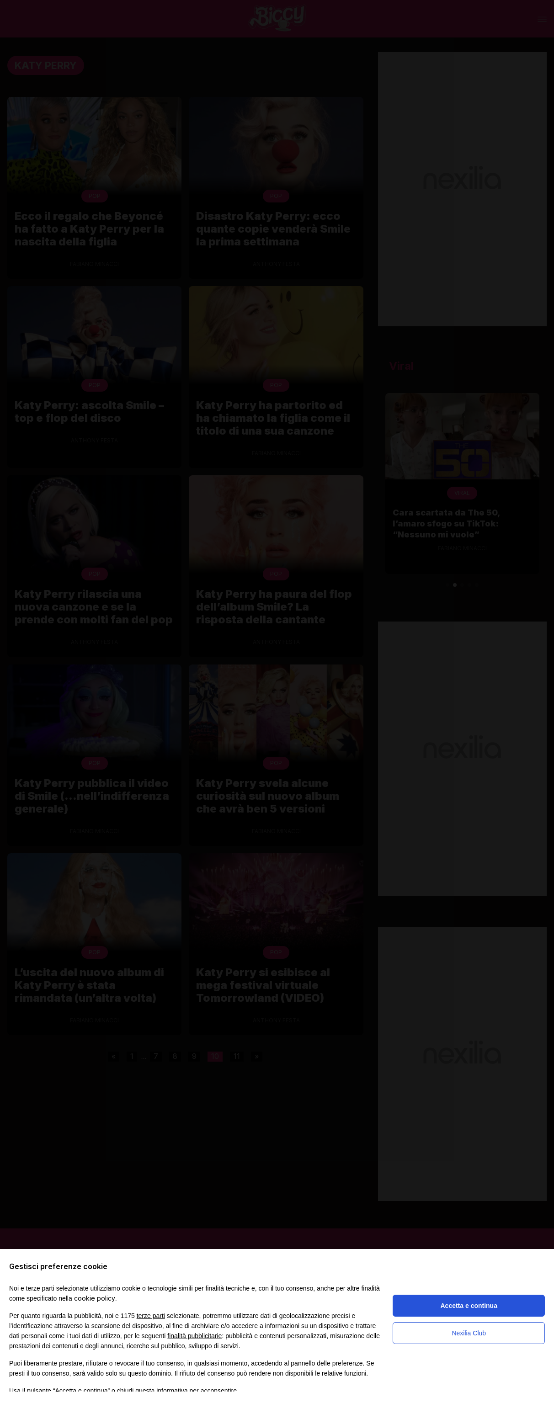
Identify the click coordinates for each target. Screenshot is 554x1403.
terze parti (151, 1315)
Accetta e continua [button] (468, 1305)
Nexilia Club (469, 1333)
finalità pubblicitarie (194, 1335)
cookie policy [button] (94, 1298)
